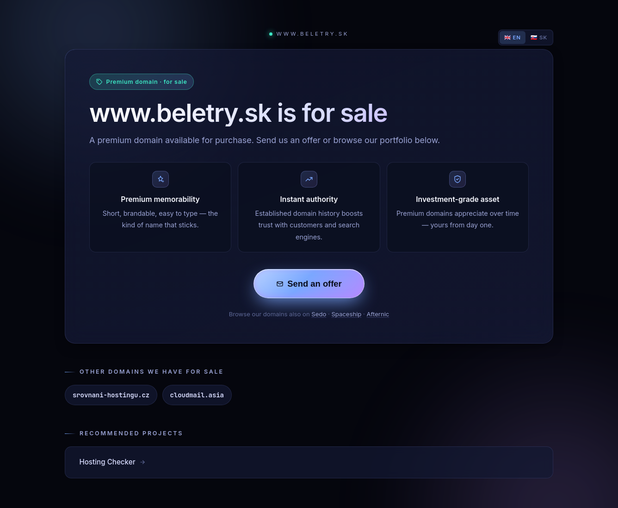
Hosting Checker (112, 462)
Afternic (378, 314)
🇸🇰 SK (539, 37)
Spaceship (346, 314)
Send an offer (309, 283)
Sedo (318, 314)
